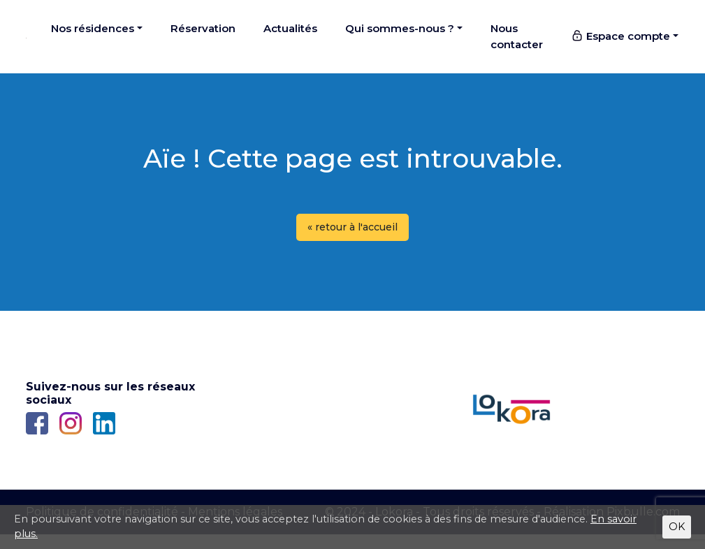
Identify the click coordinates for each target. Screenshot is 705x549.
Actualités (290, 28)
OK (677, 526)
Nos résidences (92, 28)
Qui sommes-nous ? (399, 28)
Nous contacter (516, 36)
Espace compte (620, 36)
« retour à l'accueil (352, 227)
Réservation (202, 28)
